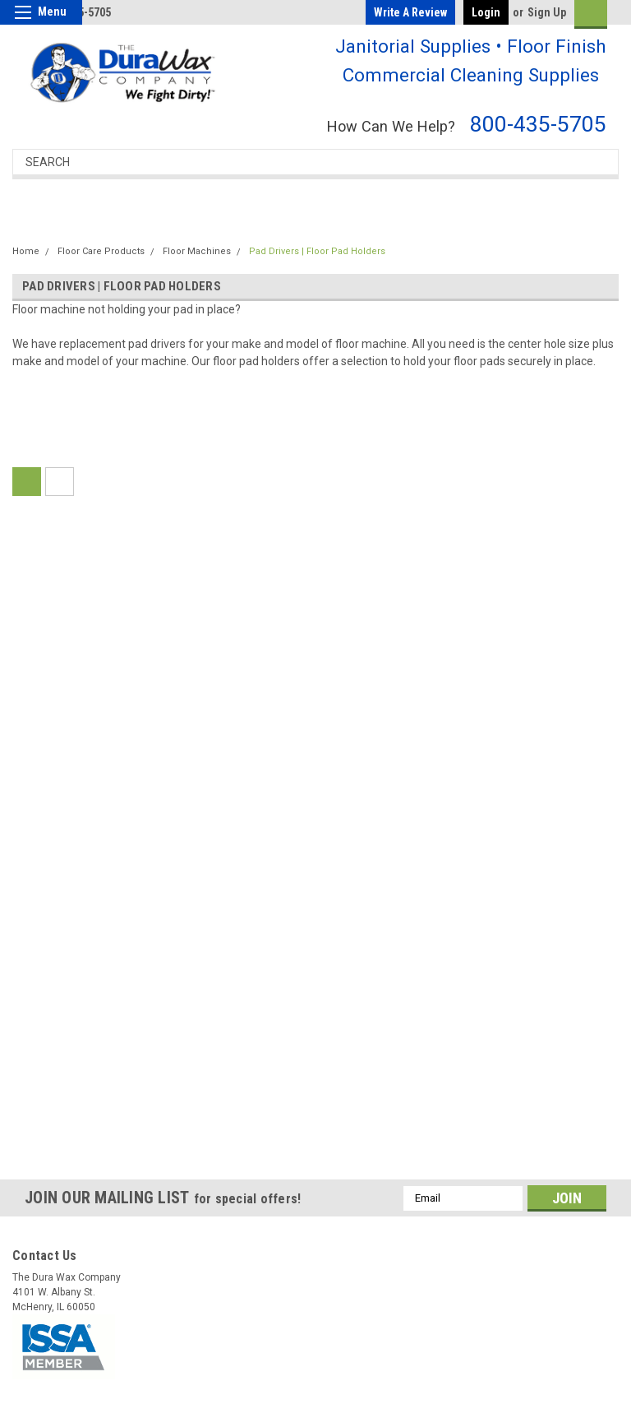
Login (486, 12)
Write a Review (410, 12)
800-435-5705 (538, 124)
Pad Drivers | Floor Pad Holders (317, 251)
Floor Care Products (101, 251)
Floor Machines (197, 251)
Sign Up (546, 12)
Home (25, 251)
